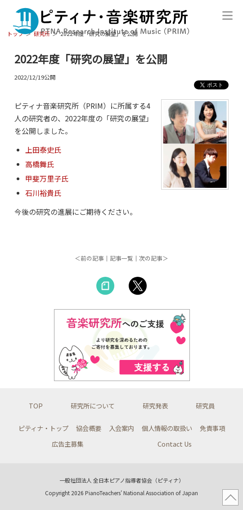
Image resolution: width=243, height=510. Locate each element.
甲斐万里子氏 (46, 178)
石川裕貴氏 (43, 192)
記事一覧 (121, 258)
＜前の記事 (89, 258)
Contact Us (175, 443)
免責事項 (212, 428)
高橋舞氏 (39, 164)
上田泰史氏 (43, 149)
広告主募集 (67, 443)
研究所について (93, 405)
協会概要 (88, 428)
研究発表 (155, 405)
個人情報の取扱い (167, 428)
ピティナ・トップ (43, 428)
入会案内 (121, 428)
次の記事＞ (153, 258)
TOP (36, 405)
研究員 (205, 405)
